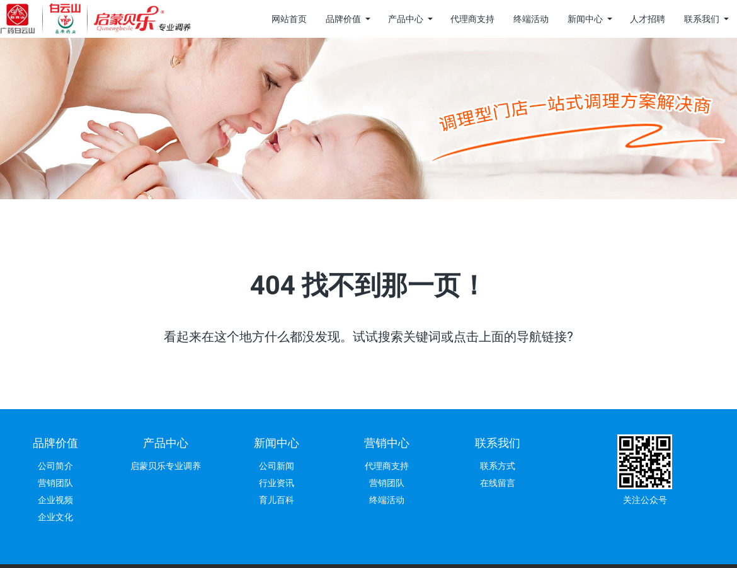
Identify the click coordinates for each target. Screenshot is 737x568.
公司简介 (55, 466)
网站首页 (289, 19)
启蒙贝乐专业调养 (165, 466)
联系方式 (497, 466)
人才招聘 (647, 19)
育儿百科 (276, 500)
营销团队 (55, 483)
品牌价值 (343, 19)
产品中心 (405, 19)
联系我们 (701, 19)
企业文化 (55, 517)
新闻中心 (585, 19)
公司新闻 (276, 466)
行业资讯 (276, 483)
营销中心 (386, 442)
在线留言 (497, 483)
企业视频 (55, 500)
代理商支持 (472, 19)
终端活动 (531, 19)
